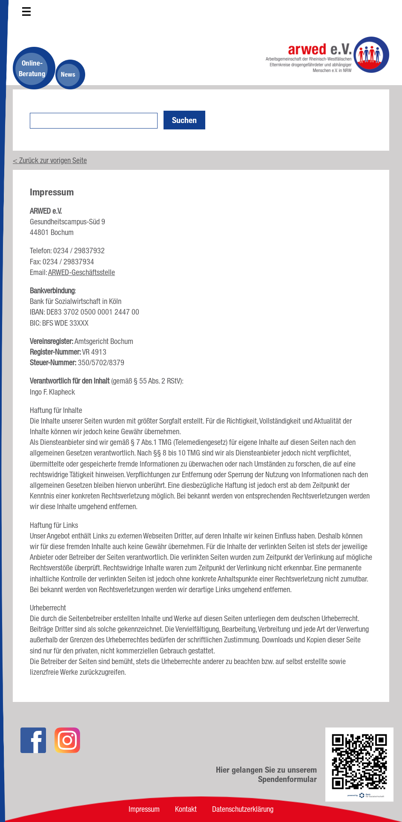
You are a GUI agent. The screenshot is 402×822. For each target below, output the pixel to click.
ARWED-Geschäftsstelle (81, 272)
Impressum (144, 808)
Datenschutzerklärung (242, 808)
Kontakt (186, 808)
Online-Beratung (32, 68)
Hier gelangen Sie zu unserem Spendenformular (266, 774)
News (68, 74)
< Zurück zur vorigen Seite (50, 160)
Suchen (184, 120)
